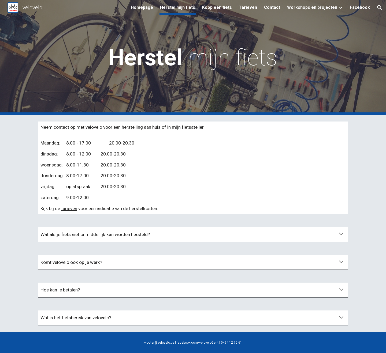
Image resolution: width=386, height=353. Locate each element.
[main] (193, 57)
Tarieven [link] (248, 7)
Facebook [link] (360, 7)
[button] (379, 7)
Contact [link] (272, 7)
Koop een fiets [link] (217, 7)
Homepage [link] (142, 7)
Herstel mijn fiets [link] (177, 7)
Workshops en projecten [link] (312, 7)
